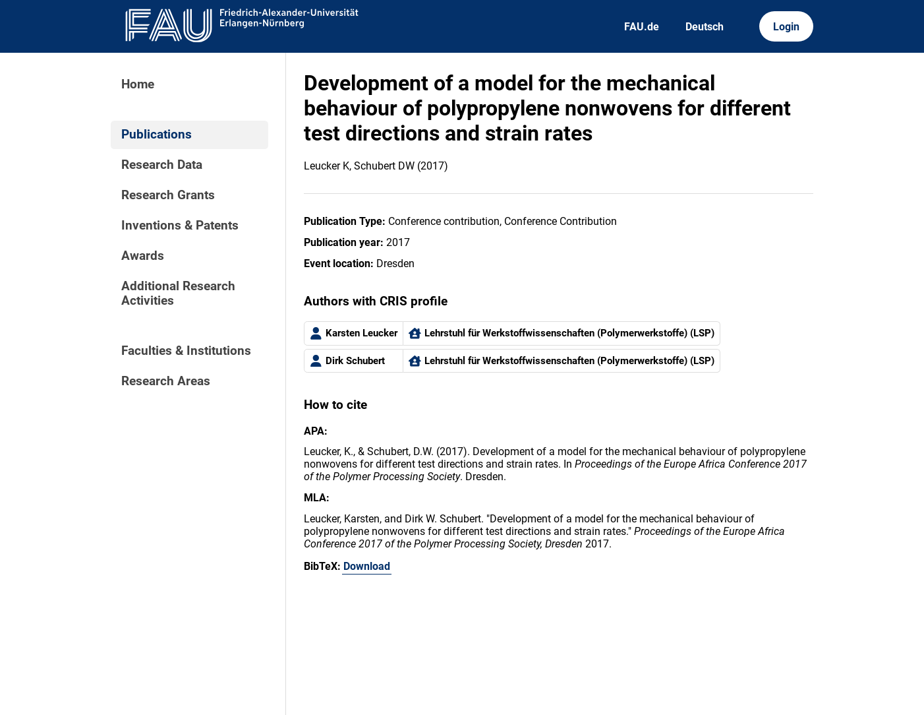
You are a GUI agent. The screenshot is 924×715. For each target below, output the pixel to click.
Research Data (161, 165)
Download (366, 566)
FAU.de (641, 26)
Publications (156, 134)
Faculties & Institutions (186, 351)
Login (786, 26)
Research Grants (168, 195)
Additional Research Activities (178, 293)
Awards (142, 256)
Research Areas (165, 381)
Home (137, 84)
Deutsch (704, 26)
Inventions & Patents (180, 225)
